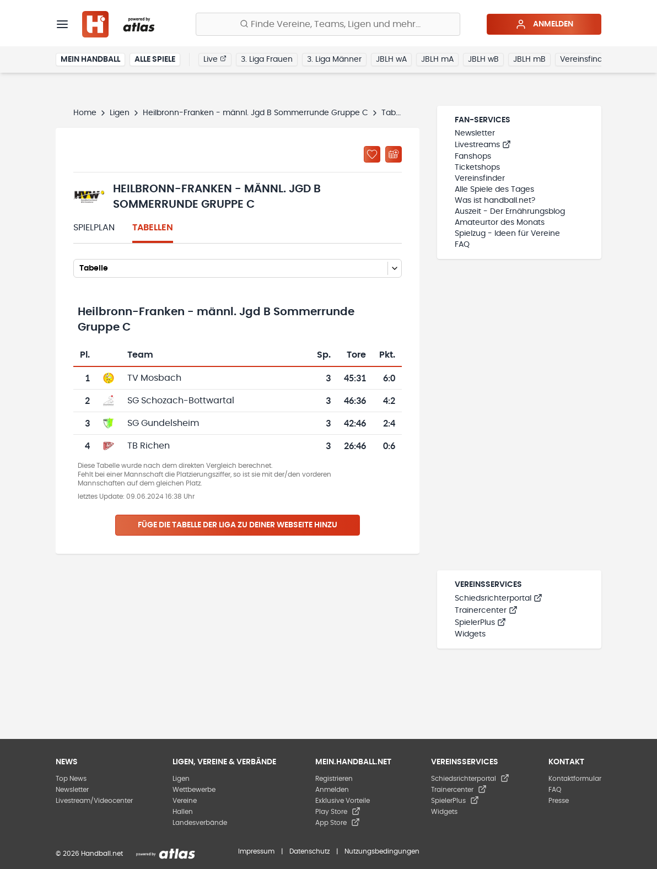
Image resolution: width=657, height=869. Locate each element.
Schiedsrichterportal (498, 598)
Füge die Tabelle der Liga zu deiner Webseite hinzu (237, 525)
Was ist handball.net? (495, 200)
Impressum (256, 851)
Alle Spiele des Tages (494, 189)
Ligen (120, 113)
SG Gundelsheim (163, 423)
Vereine (185, 800)
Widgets (470, 634)
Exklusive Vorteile (342, 800)
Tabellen (152, 227)
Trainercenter (486, 610)
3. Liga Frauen (267, 59)
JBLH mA (437, 59)
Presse (558, 800)
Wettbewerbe (194, 789)
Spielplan (94, 227)
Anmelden (544, 24)
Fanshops (473, 156)
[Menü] (62, 24)
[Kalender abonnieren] (393, 154)
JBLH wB (483, 59)
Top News (71, 778)
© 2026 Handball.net (89, 853)
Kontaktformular (574, 778)
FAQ (462, 245)
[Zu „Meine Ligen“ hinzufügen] (372, 154)
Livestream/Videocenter (94, 800)
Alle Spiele (154, 59)
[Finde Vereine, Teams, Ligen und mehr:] (328, 24)
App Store (337, 822)
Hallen (183, 811)
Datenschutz (309, 851)
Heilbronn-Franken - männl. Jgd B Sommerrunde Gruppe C (255, 113)
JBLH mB (529, 59)
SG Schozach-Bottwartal (180, 400)
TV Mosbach (154, 378)
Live (215, 59)
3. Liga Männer (334, 59)
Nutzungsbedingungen (381, 851)
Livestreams (483, 145)
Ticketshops (477, 167)
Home (84, 113)
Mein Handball (90, 59)
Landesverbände (200, 822)
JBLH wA (391, 59)
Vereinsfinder (585, 59)
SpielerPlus (480, 623)
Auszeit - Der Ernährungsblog (510, 211)
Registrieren (334, 778)
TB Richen (148, 445)
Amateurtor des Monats (500, 222)
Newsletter (475, 133)
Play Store (337, 811)
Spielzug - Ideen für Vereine (507, 234)
